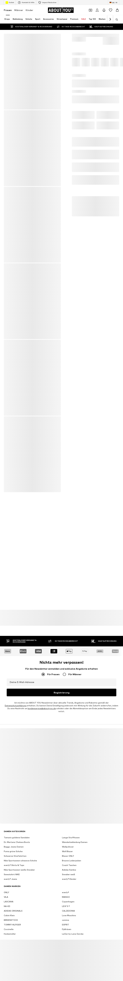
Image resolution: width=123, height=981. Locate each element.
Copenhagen (68, 901)
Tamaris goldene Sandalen (17, 837)
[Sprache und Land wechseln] (113, 2)
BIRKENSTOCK (11, 919)
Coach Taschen (69, 865)
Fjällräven (66, 929)
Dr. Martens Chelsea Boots (17, 841)
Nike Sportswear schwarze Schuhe (20, 860)
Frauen (8, 10)
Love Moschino (69, 915)
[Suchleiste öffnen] (115, 19)
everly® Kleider (69, 878)
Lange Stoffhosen (71, 837)
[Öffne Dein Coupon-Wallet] (90, 10)
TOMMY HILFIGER (12, 924)
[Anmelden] (97, 10)
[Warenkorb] (117, 10)
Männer (18, 10)
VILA (6, 896)
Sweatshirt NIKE (12, 874)
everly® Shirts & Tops (14, 865)
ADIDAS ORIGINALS (13, 910)
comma (65, 919)
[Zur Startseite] (60, 10)
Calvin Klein (9, 915)
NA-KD (7, 906)
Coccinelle (9, 929)
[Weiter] (110, 19)
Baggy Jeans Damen (14, 846)
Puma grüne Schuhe (13, 851)
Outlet (10, 2)
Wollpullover (68, 846)
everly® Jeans (10, 878)
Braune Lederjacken (71, 860)
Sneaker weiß (68, 874)
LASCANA (8, 901)
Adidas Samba (69, 869)
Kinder (29, 10)
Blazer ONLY (68, 855)
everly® (65, 892)
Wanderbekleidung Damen (74, 841)
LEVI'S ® (66, 906)
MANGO (66, 896)
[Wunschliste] (110, 10)
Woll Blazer (67, 851)
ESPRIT (65, 924)
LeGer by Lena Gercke (72, 933)
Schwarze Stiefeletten (15, 855)
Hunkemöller (10, 933)
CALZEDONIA (68, 910)
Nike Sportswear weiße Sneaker (19, 869)
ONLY (6, 892)
